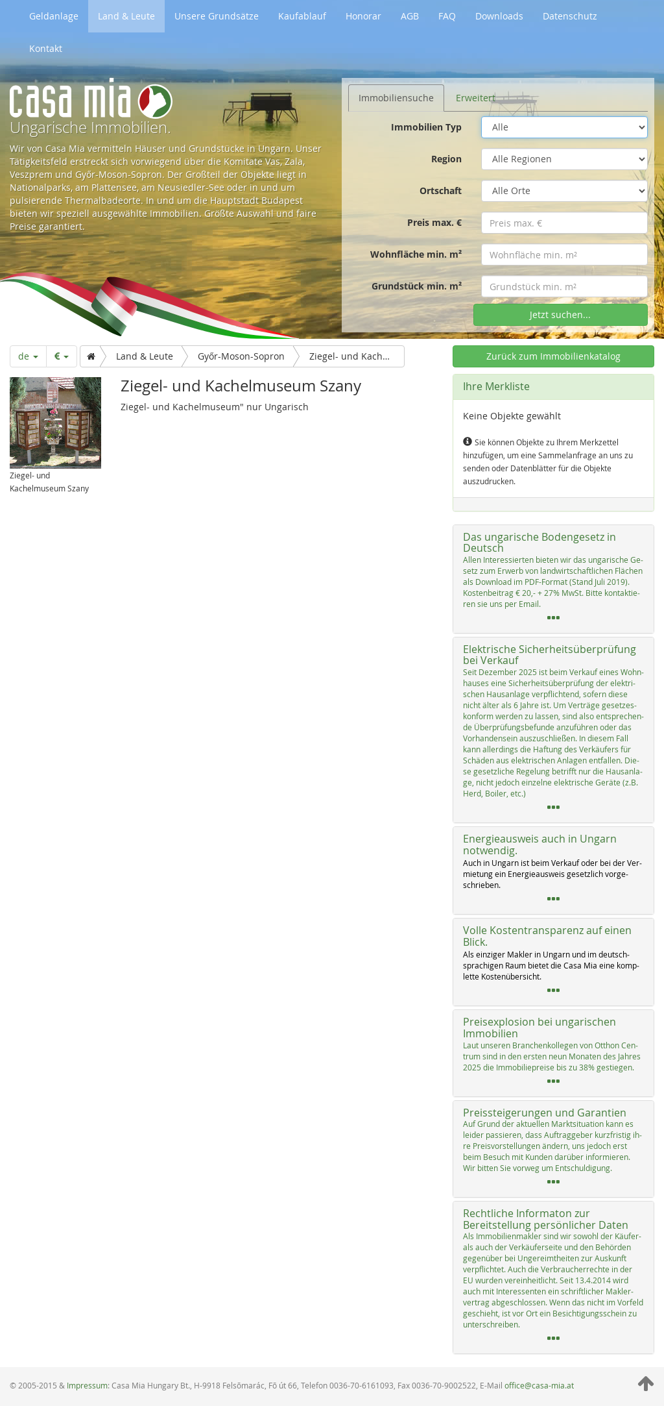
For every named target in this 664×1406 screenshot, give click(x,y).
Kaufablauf (302, 16)
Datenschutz (570, 16)
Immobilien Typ (426, 127)
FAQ (447, 16)
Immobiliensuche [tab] (396, 98)
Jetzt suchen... (560, 314)
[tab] (553, 579)
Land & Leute (126, 16)
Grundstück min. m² (417, 286)
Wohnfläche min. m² (416, 254)
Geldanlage (53, 16)
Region (446, 159)
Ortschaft (441, 190)
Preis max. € (434, 222)
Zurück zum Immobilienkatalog (553, 356)
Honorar (363, 16)
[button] (553, 579)
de (28, 356)
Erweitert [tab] (475, 98)
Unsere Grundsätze (216, 16)
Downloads (499, 16)
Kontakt (45, 48)
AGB (410, 16)
